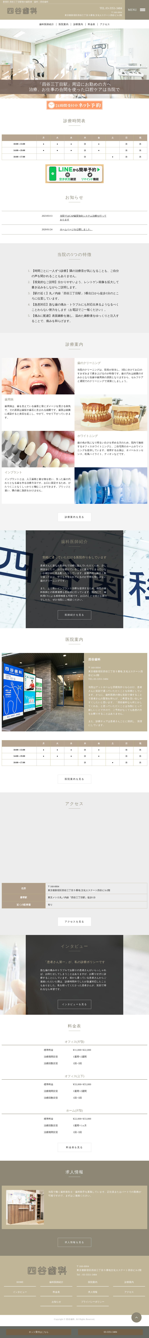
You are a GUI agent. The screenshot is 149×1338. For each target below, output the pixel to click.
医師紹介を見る (74, 615)
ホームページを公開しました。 (76, 229)
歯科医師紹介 (46, 24)
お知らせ (56, 1302)
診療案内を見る (74, 517)
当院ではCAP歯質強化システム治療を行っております (83, 218)
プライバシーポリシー (92, 1302)
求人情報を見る (74, 1242)
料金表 (91, 24)
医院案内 (63, 24)
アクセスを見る (74, 921)
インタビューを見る (74, 1004)
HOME (19, 1282)
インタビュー (20, 1292)
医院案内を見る (74, 779)
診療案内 (78, 24)
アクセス (105, 24)
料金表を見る (74, 1147)
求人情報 (92, 1292)
